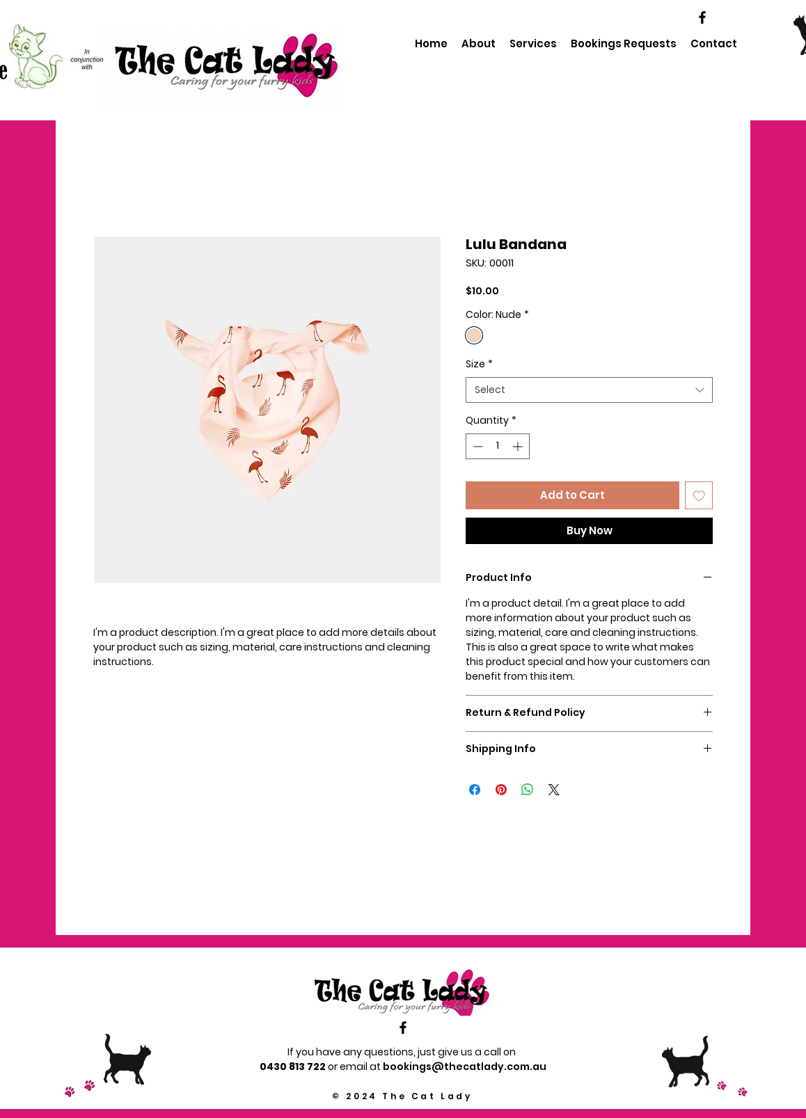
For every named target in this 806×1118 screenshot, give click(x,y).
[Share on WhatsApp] (527, 789)
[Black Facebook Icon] (702, 17)
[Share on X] (554, 789)
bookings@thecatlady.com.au (464, 1066)
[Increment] (519, 446)
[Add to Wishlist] (699, 495)
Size (479, 364)
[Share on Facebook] (474, 789)
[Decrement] (476, 446)
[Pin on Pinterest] (501, 789)
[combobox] (589, 390)
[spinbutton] (497, 446)
